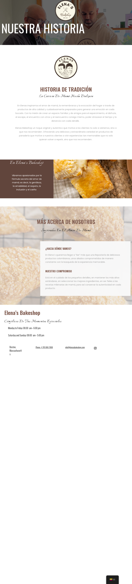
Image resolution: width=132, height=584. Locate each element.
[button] (26, 10)
